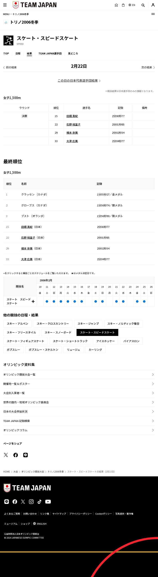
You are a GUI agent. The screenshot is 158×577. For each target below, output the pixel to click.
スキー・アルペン (17, 323)
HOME (6, 471)
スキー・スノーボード (58, 332)
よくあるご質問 (12, 513)
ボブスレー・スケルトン (43, 350)
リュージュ (73, 350)
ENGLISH (41, 523)
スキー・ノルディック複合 (123, 323)
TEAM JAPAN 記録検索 (16, 421)
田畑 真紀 (72, 116)
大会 (15, 471)
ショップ (25, 523)
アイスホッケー (105, 341)
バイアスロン (131, 341)
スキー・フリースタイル (21, 332)
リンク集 (44, 513)
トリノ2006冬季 (56, 471)
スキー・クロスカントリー (53, 323)
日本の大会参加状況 (15, 411)
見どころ (73, 53)
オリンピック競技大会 (32, 471)
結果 (29, 53)
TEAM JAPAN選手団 (50, 53)
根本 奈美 (72, 132)
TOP (6, 53)
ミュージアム (10, 523)
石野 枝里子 (73, 124)
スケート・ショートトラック (70, 341)
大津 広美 (72, 141)
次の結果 (146, 67)
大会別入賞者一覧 (14, 393)
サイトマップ (59, 513)
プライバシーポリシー (80, 513)
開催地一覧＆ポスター (16, 384)
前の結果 (11, 67)
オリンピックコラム (15, 430)
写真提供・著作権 (124, 513)
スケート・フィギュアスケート (25, 341)
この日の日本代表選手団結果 (78, 80)
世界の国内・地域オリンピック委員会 (26, 402)
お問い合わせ (30, 513)
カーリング (95, 350)
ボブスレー (13, 350)
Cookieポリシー (103, 513)
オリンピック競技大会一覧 (19, 374)
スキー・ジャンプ (88, 323)
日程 (17, 53)
